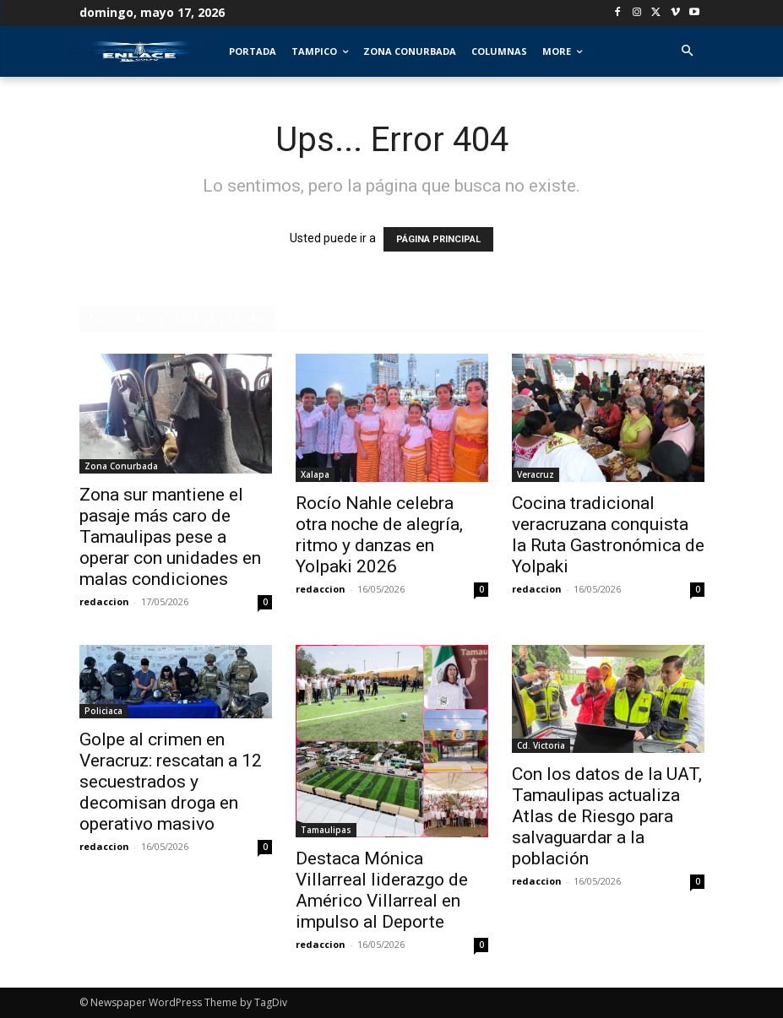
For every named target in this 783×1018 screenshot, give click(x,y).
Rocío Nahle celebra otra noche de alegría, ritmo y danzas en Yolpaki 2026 (379, 535)
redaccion (104, 601)
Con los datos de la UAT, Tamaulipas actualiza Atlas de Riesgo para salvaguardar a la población (607, 816)
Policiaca (103, 711)
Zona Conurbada (121, 466)
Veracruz (535, 474)
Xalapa (315, 474)
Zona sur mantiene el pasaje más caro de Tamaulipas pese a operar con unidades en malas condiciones (170, 537)
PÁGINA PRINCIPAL (438, 239)
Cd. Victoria (541, 745)
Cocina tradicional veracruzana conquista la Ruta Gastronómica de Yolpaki (608, 535)
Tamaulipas (326, 830)
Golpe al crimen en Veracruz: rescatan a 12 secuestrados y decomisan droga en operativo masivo (170, 781)
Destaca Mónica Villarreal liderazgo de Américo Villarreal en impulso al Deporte (382, 890)
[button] (687, 52)
